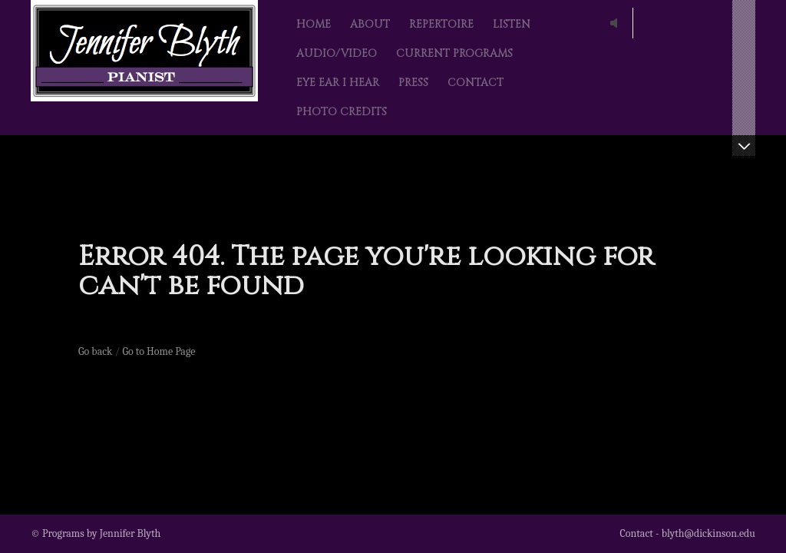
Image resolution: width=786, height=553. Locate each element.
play (617, 23)
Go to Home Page (159, 351)
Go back (95, 351)
